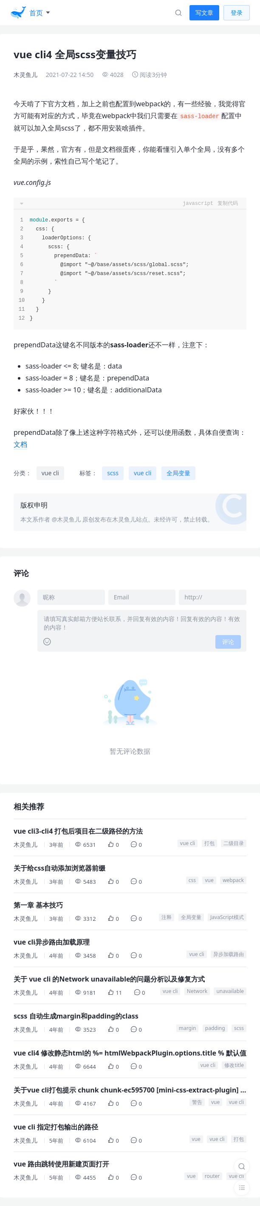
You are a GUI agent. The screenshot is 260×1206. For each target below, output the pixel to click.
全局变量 (178, 473)
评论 (228, 642)
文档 (20, 444)
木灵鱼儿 (25, 75)
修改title (234, 1065)
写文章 (204, 13)
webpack (233, 880)
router (212, 1176)
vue (209, 880)
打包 (209, 843)
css (192, 880)
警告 (197, 1102)
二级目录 (233, 843)
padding (215, 1028)
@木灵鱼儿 (66, 519)
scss (113, 473)
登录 (237, 13)
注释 (166, 917)
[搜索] (241, 1166)
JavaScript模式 (227, 917)
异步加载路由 (228, 954)
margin (187, 1028)
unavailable (230, 991)
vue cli (50, 473)
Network (197, 991)
